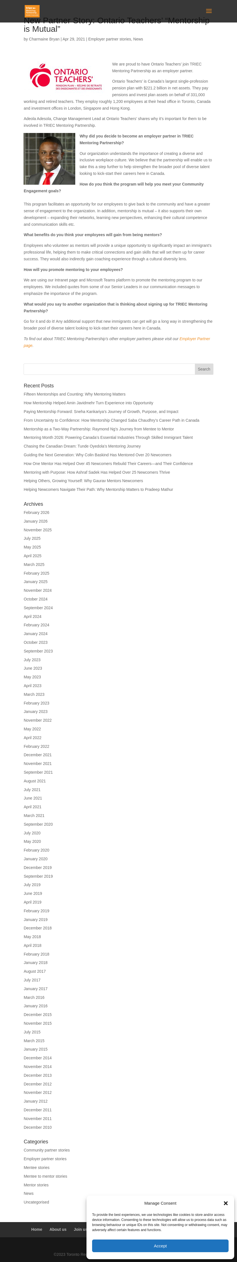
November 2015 (38, 1023)
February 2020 (36, 850)
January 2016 (35, 1006)
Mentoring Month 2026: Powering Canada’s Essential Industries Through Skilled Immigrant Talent (108, 437)
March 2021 (34, 815)
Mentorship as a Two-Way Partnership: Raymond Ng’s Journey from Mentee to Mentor (99, 429)
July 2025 (32, 538)
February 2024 (36, 625)
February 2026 (36, 512)
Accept (160, 1245)
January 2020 (35, 859)
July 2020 (32, 833)
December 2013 (38, 1075)
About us (58, 1229)
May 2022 (32, 729)
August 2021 (35, 781)
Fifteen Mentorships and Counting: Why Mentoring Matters (75, 394)
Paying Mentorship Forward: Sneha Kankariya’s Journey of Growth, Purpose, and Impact (101, 411)
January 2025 (35, 581)
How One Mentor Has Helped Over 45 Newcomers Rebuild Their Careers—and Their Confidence (108, 463)
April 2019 (32, 902)
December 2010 (38, 1127)
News (138, 39)
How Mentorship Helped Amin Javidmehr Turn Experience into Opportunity (88, 403)
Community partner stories (47, 1150)
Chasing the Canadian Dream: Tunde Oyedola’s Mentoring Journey (82, 446)
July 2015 (32, 1032)
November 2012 (38, 1092)
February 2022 (36, 746)
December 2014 (38, 1058)
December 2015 (38, 1014)
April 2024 (32, 616)
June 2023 (33, 668)
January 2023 (35, 711)
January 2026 (35, 521)
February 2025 (36, 573)
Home (36, 1229)
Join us (81, 1229)
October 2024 (35, 599)
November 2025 (38, 530)
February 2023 (36, 703)
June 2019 (33, 893)
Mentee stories (36, 1167)
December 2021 (38, 755)
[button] (226, 1203)
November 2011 (38, 1118)
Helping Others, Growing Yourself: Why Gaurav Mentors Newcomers (83, 480)
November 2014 (38, 1066)
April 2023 (32, 685)
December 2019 (38, 867)
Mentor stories (36, 1185)
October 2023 (35, 642)
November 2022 (38, 720)
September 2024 (38, 608)
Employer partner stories (109, 39)
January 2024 (35, 633)
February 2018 (36, 954)
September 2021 (38, 772)
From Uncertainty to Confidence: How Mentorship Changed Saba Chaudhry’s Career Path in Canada (112, 420)
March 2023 (34, 694)
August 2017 (35, 971)
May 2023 (32, 677)
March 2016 (34, 997)
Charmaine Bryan (44, 39)
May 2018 (32, 936)
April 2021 (32, 807)
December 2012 (38, 1084)
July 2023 (32, 660)
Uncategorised (36, 1202)
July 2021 (32, 789)
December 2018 (38, 928)
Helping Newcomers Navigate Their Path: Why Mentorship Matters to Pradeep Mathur (98, 489)
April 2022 (32, 737)
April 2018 (32, 945)
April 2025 (32, 556)
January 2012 (35, 1101)
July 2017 (32, 980)
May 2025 (32, 547)
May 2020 (32, 841)
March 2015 (34, 1041)
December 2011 (38, 1110)
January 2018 (35, 962)
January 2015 (35, 1049)
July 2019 (32, 884)
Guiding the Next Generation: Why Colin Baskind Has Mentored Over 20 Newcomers (97, 455)
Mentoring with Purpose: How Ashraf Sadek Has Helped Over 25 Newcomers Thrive (97, 472)
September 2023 (38, 651)
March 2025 (34, 564)
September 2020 (38, 824)
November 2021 (38, 763)
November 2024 (38, 590)
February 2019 (36, 911)
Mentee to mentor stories (45, 1176)
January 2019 (35, 919)
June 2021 (33, 798)
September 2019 (38, 876)
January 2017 (35, 988)
